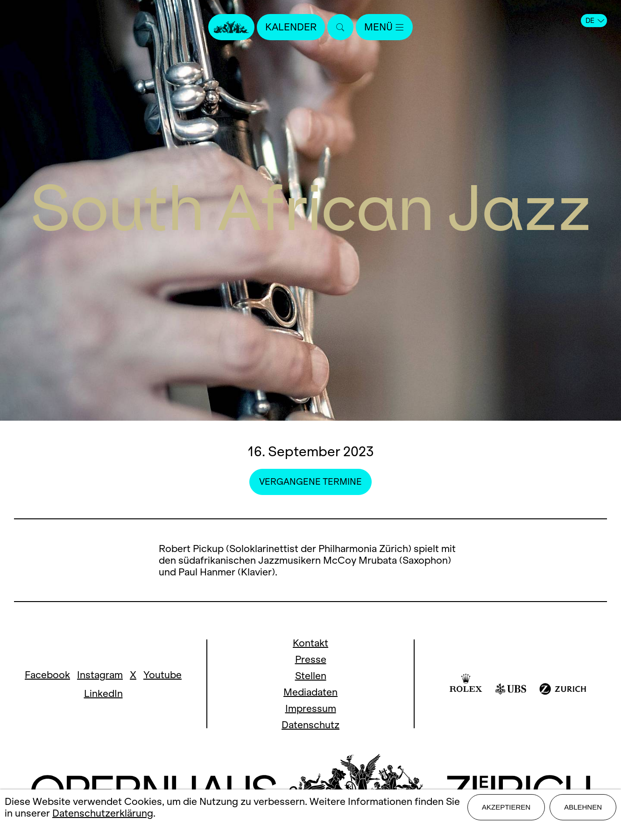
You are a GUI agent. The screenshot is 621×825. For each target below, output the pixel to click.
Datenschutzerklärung (102, 813)
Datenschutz (310, 724)
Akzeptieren (506, 807)
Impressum (310, 708)
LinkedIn (103, 693)
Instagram (100, 674)
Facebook (47, 674)
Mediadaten (310, 692)
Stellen (310, 675)
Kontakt (310, 643)
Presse (310, 659)
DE (595, 20)
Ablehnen (583, 807)
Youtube (162, 674)
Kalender (291, 27)
